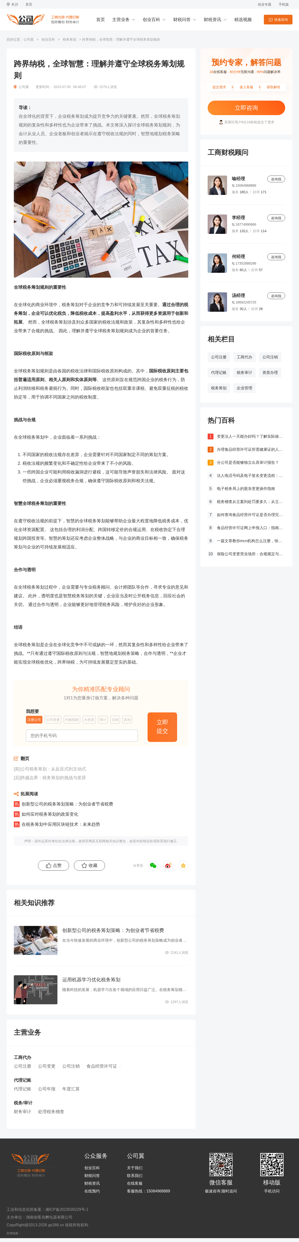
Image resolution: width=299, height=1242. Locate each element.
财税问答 (182, 19)
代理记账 (219, 372)
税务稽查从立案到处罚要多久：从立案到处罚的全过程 (251, 502)
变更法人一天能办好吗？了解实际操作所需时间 (251, 436)
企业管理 (244, 388)
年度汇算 (71, 1089)
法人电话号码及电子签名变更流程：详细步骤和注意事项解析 (251, 475)
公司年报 (46, 1089)
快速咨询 (281, 20)
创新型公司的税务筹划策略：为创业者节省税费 (67, 804)
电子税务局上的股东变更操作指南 (246, 489)
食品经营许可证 (102, 1066)
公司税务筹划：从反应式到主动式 (53, 769)
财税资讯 (212, 19)
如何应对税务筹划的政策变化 (50, 814)
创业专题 (264, 4)
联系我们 (134, 1176)
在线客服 (134, 1183)
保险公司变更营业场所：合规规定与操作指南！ (251, 554)
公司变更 (46, 1066)
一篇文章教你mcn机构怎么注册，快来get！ (251, 541)
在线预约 (92, 1191)
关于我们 (134, 1168)
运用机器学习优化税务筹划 (91, 979)
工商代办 (244, 357)
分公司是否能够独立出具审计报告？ (248, 462)
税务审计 (244, 372)
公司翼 (29, 39)
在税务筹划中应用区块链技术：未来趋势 (61, 824)
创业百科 (151, 19)
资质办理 (270, 372)
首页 (28, 4)
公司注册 (219, 357)
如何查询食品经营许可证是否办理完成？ (251, 515)
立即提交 (162, 726)
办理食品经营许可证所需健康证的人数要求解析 (251, 449)
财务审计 (22, 1111)
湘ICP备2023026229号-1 (66, 1209)
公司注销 (270, 357)
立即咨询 (246, 107)
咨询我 (276, 179)
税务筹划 (69, 39)
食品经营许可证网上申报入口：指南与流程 (251, 528)
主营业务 (121, 19)
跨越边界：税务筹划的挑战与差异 (53, 777)
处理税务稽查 (51, 1111)
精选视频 (243, 19)
